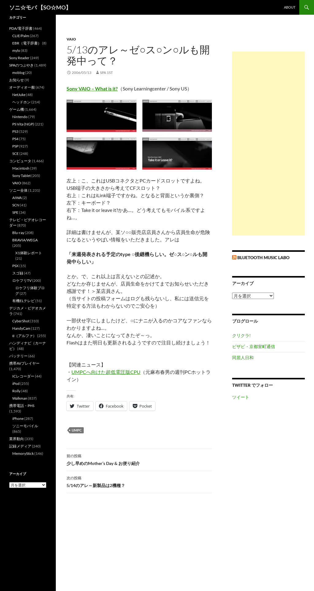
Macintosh (20, 168)
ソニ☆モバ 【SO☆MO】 (40, 7)
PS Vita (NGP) (23, 124)
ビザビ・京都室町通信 (253, 346)
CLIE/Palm (20, 35)
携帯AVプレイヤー (24, 363)
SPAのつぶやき (21, 65)
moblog (18, 72)
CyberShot (20, 321)
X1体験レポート (28, 253)
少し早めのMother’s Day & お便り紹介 (139, 459)
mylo (16, 50)
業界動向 (16, 438)
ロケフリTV (22, 280)
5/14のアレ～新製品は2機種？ (139, 481)
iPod (16, 383)
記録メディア (20, 446)
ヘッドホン (21, 102)
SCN (15, 205)
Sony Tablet (21, 175)
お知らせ (16, 80)
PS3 (15, 131)
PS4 (15, 138)
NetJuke (18, 94)
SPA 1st (106, 72)
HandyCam (21, 328)
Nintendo (20, 116)
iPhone (18, 418)
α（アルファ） (24, 335)
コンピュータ (20, 161)
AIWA (17, 197)
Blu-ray (18, 232)
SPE (15, 212)
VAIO (71, 39)
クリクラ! (241, 335)
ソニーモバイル (25, 426)
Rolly (16, 391)
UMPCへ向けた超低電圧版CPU (105, 372)
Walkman (19, 398)
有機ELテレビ (23, 300)
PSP (15, 146)
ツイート (240, 397)
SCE (15, 153)
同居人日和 (243, 357)
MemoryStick (23, 453)
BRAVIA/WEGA (25, 240)
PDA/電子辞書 (21, 28)
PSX (15, 265)
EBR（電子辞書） (26, 43)
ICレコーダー (23, 376)
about (289, 7)
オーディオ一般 (22, 87)
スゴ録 (17, 273)
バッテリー (18, 356)
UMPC (77, 430)
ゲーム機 (16, 109)
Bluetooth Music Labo (263, 257)
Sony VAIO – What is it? (92, 88)
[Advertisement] (268, 144)
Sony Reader (19, 58)
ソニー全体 (18, 190)
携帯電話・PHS (21, 405)
